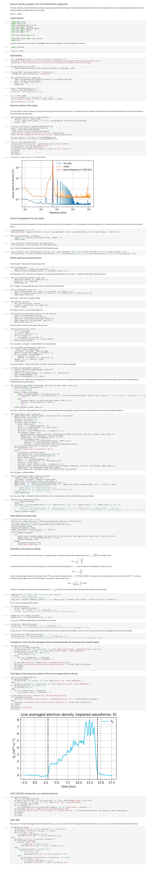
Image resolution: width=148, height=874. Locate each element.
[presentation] (44, 556)
